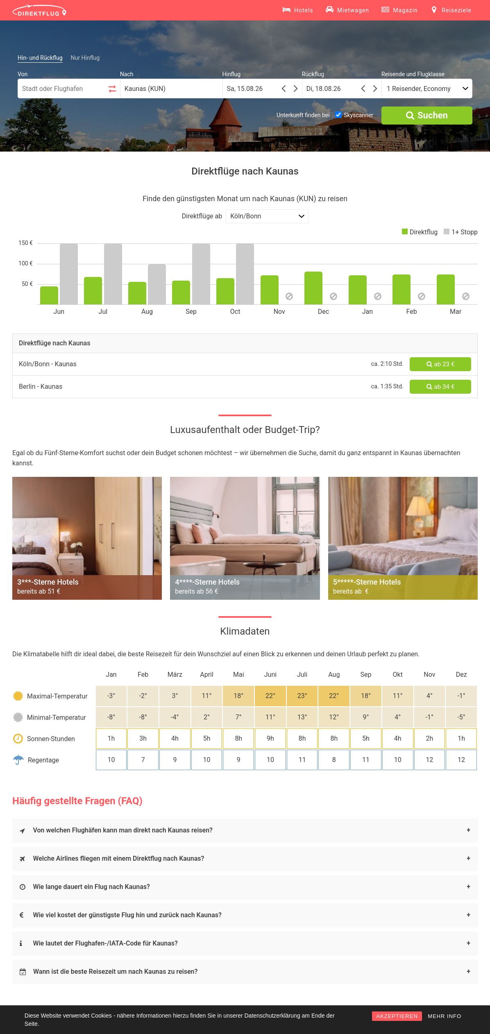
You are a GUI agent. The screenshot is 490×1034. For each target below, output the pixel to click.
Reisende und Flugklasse (413, 74)
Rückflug (313, 74)
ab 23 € (440, 364)
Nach (127, 74)
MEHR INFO (444, 1016)
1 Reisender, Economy (419, 89)
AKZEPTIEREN (396, 1016)
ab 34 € (440, 386)
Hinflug (231, 74)
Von (22, 74)
